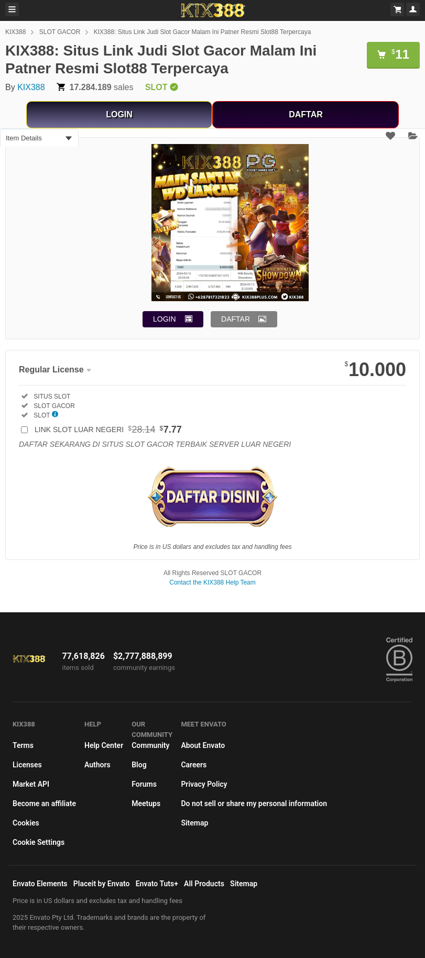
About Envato (203, 745)
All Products (204, 883)
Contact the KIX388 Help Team (212, 582)
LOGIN (119, 114)
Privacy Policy (204, 784)
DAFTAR (306, 114)
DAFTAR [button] (235, 319)
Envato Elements (40, 883)
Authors (97, 765)
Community (150, 745)
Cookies (26, 823)
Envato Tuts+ (157, 883)
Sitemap (194, 823)
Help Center (103, 745)
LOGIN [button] (164, 319)
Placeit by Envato (101, 883)
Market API (31, 784)
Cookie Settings (38, 842)
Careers (193, 765)
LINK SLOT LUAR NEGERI (108, 429)
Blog (139, 765)
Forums (144, 784)
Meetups (146, 803)
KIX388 (15, 32)
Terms (23, 745)
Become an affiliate (44, 803)
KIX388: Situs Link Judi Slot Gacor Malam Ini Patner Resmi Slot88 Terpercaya (202, 32)
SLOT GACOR (59, 32)
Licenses (27, 765)
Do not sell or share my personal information (254, 803)
